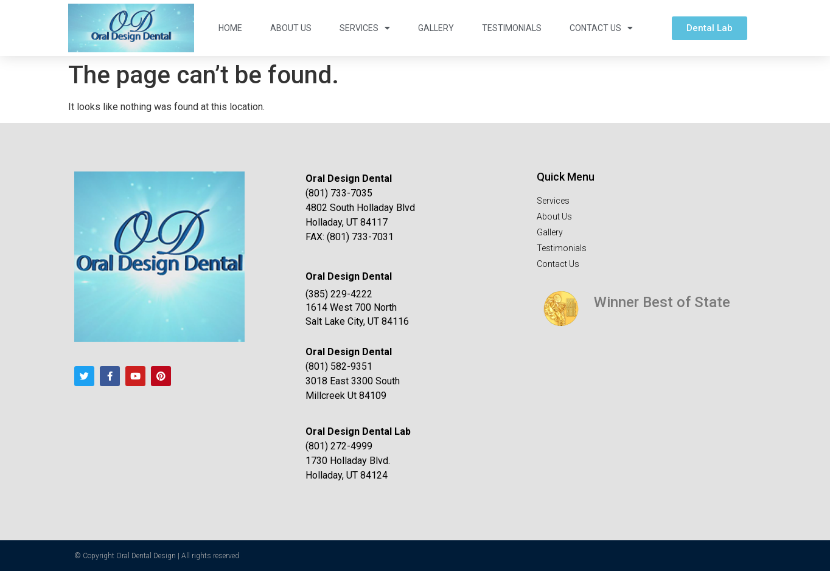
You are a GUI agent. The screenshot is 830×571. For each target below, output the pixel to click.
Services (365, 28)
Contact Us (601, 28)
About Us (291, 28)
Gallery (436, 28)
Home (230, 28)
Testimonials (512, 28)
